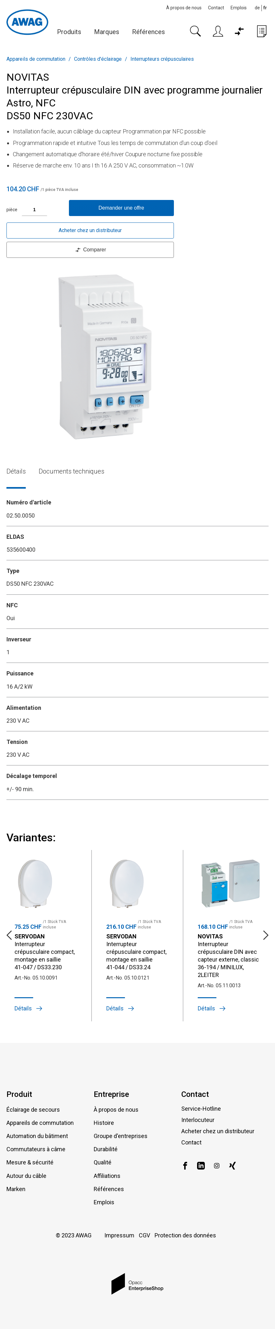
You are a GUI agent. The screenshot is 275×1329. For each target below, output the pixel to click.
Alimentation (23, 707)
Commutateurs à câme (35, 1149)
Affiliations (107, 1175)
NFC (12, 605)
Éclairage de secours (33, 1109)
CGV (144, 1235)
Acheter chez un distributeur (90, 230)
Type (12, 570)
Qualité (102, 1162)
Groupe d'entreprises (120, 1136)
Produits (69, 32)
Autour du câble (26, 1175)
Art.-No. (22, 978)
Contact (216, 7)
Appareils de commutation (35, 59)
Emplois (239, 7)
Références (148, 32)
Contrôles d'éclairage (98, 59)
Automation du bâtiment (37, 1136)
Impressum (119, 1235)
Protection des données (185, 1235)
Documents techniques (71, 471)
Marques (106, 32)
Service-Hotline (201, 1108)
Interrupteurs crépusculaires (162, 59)
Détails (16, 471)
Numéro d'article (28, 502)
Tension (17, 741)
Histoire (104, 1122)
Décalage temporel (31, 776)
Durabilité (106, 1149)
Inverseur (18, 639)
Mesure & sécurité (29, 1162)
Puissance (19, 673)
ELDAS (15, 536)
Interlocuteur (197, 1120)
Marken (15, 1189)
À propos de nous (184, 7)
